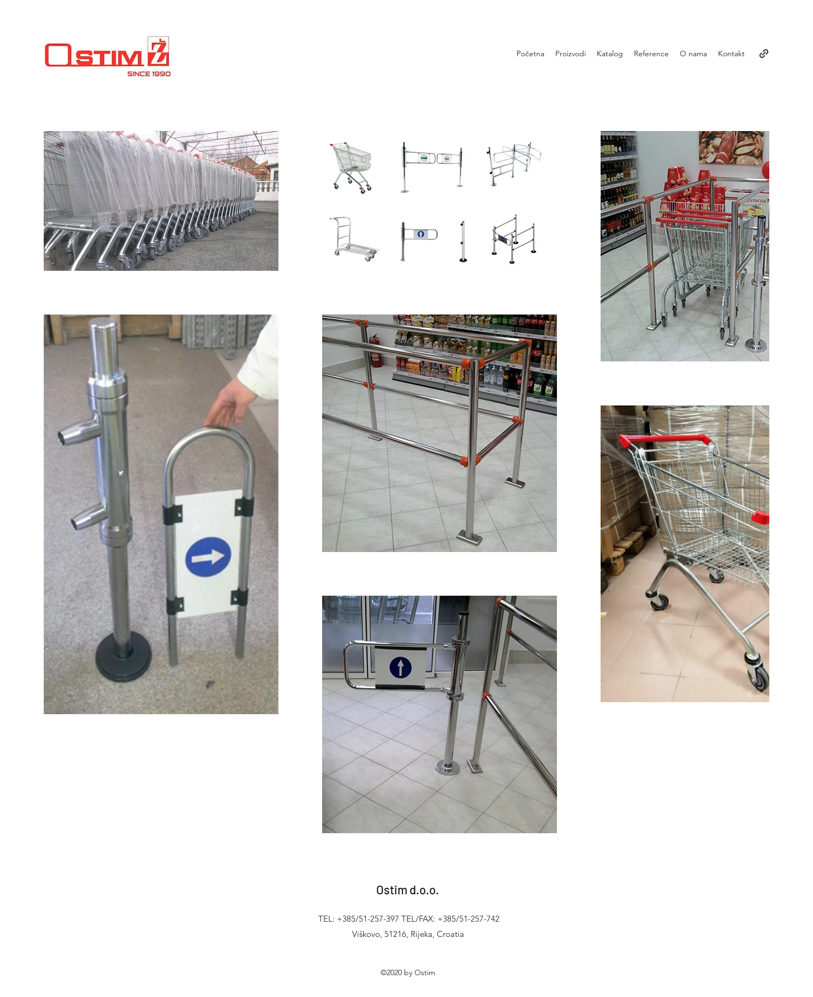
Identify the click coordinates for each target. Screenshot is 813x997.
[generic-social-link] (763, 53)
